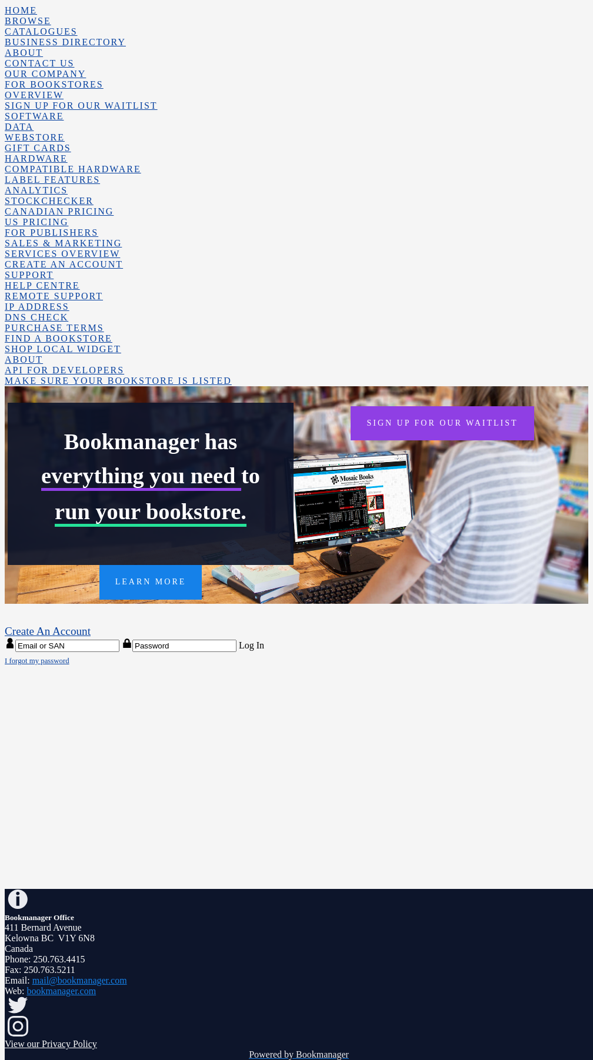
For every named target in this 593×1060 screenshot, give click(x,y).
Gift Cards (38, 148)
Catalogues (41, 31)
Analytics (36, 190)
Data (19, 127)
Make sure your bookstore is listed (118, 381)
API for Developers (64, 370)
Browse (28, 21)
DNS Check (36, 317)
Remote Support (54, 296)
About (24, 53)
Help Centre (42, 285)
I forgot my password (37, 661)
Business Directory (65, 42)
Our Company (45, 74)
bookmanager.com (61, 991)
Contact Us (39, 63)
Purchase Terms (54, 328)
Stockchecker (49, 201)
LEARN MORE (150, 581)
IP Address (37, 307)
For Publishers (51, 233)
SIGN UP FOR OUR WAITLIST (442, 423)
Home (21, 10)
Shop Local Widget (63, 349)
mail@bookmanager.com (79, 980)
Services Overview (62, 254)
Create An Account (64, 264)
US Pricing (36, 222)
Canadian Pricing (59, 211)
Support (29, 275)
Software (34, 116)
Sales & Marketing (63, 243)
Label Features (52, 180)
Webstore (35, 137)
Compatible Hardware (73, 169)
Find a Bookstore (58, 338)
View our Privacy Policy (51, 1044)
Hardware (36, 158)
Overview (34, 95)
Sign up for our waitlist (81, 106)
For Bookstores (54, 84)
